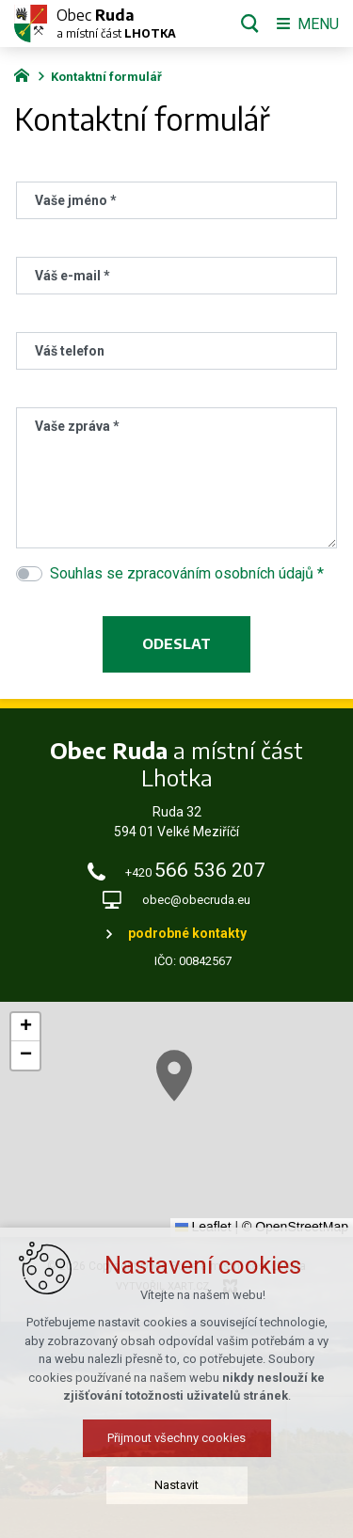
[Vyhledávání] (250, 23)
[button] (213, 1102)
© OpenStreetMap (295, 1226)
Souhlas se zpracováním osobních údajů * (187, 573)
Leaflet (203, 1226)
